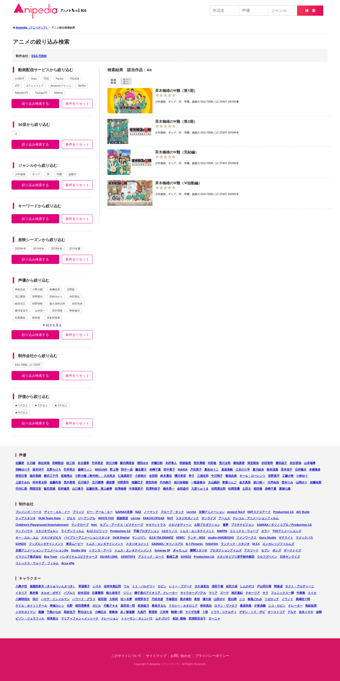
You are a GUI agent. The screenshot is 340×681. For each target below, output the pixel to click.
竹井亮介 (69, 469)
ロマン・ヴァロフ (225, 605)
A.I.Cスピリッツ (97, 531)
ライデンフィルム (72, 531)
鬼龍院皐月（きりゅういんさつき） (53, 586)
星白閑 (232, 599)
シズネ (96, 586)
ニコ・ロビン (277, 605)
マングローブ (80, 525)
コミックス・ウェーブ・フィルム (37, 563)
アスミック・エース (151, 556)
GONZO (20, 544)
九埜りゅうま (200, 488)
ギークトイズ (292, 550)
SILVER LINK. (109, 556)
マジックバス (304, 537)
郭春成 (278, 586)
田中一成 (127, 469)
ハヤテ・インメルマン (55, 599)
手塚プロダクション (146, 531)
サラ (265, 593)
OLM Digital (121, 537)
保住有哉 (44, 463)
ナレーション (109, 618)
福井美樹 (35, 476)
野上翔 (114, 469)
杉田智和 (267, 463)
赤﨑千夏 (155, 469)
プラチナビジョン (242, 525)
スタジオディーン (179, 525)
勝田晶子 (281, 463)
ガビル (96, 605)
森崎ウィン (85, 469)
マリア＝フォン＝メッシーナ (79, 618)
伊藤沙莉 (157, 463)
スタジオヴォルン (46, 531)
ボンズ (276, 550)
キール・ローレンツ (252, 476)
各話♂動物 (179, 618)
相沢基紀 (237, 593)
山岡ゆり (301, 482)
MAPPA (222, 531)
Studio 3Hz (78, 550)
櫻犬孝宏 (180, 476)
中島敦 (301, 593)
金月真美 (245, 482)
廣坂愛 (110, 482)
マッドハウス (24, 531)
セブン (265, 550)
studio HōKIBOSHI (221, 537)
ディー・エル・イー (57, 512)
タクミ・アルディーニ (299, 586)
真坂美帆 (227, 469)
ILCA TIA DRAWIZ (161, 537)
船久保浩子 (113, 593)
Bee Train (50, 556)
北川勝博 (97, 482)
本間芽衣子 (142, 599)
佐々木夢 (126, 599)
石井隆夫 (300, 469)
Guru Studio (267, 537)
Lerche (191, 512)
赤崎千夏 (270, 488)
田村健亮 (63, 488)
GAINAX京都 (124, 512)
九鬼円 (141, 612)
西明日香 (21, 476)
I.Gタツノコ (169, 531)
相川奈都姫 (181, 482)
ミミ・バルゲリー (143, 586)
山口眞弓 (78, 488)
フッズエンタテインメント (46, 544)
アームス (224, 518)
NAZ (138, 512)
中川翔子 (217, 476)
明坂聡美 (185, 463)
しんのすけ (247, 586)
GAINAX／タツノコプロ (167, 544)
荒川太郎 (225, 463)
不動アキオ (110, 605)
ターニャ (214, 618)
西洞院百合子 (197, 618)
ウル (126, 586)
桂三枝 (70, 463)
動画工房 (172, 556)
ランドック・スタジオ (235, 544)
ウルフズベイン (267, 556)
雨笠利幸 (151, 482)
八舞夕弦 (21, 586)
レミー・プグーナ (180, 586)
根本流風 (272, 469)
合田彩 (153, 476)
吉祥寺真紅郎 (112, 586)
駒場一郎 (177, 612)
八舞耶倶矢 (22, 599)
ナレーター (295, 605)
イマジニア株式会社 (28, 556)
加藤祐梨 (315, 482)
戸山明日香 (264, 586)
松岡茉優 (234, 488)
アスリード (251, 550)
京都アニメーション (212, 512)
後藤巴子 (137, 482)
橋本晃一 (168, 488)
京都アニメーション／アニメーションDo (41, 550)
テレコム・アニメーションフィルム (256, 518)
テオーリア (252, 593)
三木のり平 (242, 469)
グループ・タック (172, 512)
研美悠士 (52, 618)
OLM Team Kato (49, 518)
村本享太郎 (39, 482)
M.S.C (256, 544)
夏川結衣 (258, 469)
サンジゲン (139, 537)
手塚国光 (171, 599)
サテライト (286, 537)
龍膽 (41, 612)
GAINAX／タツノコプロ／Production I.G (284, 525)
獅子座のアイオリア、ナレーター (156, 593)
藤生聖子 (141, 469)
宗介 (35, 599)
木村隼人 (171, 463)
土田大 (246, 488)
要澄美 (153, 612)
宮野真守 (273, 476)
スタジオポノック (187, 518)
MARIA (182, 469)
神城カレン (57, 605)
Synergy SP (162, 550)
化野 (70, 605)
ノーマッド (151, 512)
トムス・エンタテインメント (104, 544)
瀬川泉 (206, 599)
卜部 (205, 612)
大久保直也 (202, 586)
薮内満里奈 (127, 463)
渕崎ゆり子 (22, 469)
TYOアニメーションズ (286, 531)
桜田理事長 (82, 605)
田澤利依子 (153, 488)
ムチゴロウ (162, 618)
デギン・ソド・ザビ (252, 612)
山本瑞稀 (309, 463)
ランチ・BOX (196, 537)
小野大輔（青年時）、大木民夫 (95, 476)
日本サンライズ (290, 556)
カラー (265, 531)
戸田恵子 (196, 469)
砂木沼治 (83, 593)
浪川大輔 (111, 463)
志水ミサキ (306, 612)
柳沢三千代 (51, 476)
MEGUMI (101, 469)
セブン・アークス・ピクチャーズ (121, 525)
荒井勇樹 (199, 463)
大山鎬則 (214, 482)
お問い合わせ (181, 655)
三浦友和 (203, 476)
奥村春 (34, 593)
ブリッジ (78, 512)
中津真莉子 (136, 488)
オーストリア (276, 612)
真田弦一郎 (127, 605)
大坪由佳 (273, 482)
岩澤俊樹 (120, 488)
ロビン (162, 586)
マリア (213, 593)
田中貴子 (169, 469)
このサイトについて (126, 655)
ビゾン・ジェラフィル (29, 618)
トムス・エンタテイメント (197, 531)
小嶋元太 (100, 612)
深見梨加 (253, 463)
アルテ (292, 612)
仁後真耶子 (125, 476)
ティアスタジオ (25, 518)
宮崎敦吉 (58, 463)
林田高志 (206, 605)
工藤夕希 (288, 476)
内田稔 (212, 463)
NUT (170, 518)
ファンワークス (246, 537)
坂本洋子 (38, 469)
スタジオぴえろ (51, 537)
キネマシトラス (156, 525)
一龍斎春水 (198, 482)
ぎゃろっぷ (180, 550)
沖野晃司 (123, 482)
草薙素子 (84, 586)
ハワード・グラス (83, 599)
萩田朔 (102, 599)
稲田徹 (258, 488)
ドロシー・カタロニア (183, 605)
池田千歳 (217, 586)
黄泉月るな (159, 605)
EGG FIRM (39, 56)
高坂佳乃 (69, 612)
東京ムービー (74, 544)
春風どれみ (255, 599)
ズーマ (224, 593)
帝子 (191, 476)
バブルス (69, 593)
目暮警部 (97, 593)
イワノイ (287, 599)
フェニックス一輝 (282, 593)
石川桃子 (83, 482)
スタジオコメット (137, 544)
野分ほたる (85, 612)
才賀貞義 (260, 605)
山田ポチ (219, 599)
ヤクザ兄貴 (192, 612)
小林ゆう (302, 476)
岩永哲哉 (295, 463)
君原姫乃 (143, 605)
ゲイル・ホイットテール (31, 605)
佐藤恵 (19, 463)
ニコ (242, 599)
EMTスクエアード (259, 512)
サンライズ (208, 518)
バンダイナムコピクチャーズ (78, 556)
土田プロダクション (207, 525)
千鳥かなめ (54, 612)
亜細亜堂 (122, 518)
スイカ (312, 593)
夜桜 (197, 599)
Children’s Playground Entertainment (42, 525)
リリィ (127, 593)
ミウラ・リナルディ (224, 612)
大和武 (113, 599)
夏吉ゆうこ (211, 469)
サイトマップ (156, 655)
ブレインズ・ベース (28, 512)
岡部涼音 (35, 488)
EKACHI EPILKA (153, 518)
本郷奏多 (315, 469)
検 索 (310, 11)
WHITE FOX (106, 518)
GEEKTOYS (128, 556)
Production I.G (283, 512)
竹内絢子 (165, 482)
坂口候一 (259, 482)
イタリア (21, 593)
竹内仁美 (21, 488)
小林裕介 (140, 476)
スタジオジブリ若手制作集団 (235, 556)
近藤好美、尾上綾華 (99, 488)
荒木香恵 (69, 482)
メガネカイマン (25, 612)
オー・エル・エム (27, 537)
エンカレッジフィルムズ (278, 544)
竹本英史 (97, 463)
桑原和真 (245, 605)
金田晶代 (183, 488)
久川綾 (31, 463)
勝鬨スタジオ (198, 550)
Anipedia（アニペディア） (52, 11)
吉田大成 (231, 586)
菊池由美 (231, 476)
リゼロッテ (272, 599)
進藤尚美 (55, 482)
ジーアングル (86, 518)
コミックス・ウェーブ (244, 531)
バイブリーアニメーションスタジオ (87, 537)
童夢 (225, 525)
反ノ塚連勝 (127, 612)
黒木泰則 (185, 599)
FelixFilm (211, 544)
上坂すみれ (22, 482)
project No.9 (236, 512)
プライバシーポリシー (212, 655)
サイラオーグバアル (193, 593)
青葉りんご (229, 482)
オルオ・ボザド (51, 593)
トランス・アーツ (100, 550)
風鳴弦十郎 (303, 599)
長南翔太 (66, 476)
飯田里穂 (49, 488)
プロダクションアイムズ (226, 550)
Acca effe (67, 563)
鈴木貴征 (166, 476)
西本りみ (287, 482)
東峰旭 (113, 612)
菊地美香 (239, 463)
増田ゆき (143, 463)
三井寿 (164, 612)
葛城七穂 (284, 488)
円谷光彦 (157, 599)
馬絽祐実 (311, 605)
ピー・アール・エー (100, 512)
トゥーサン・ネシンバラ (137, 618)
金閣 (319, 612)
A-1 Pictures (194, 544)
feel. (94, 525)
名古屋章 (83, 463)
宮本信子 (286, 469)
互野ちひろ (54, 469)
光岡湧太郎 (218, 488)
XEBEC (180, 537)
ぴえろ (71, 518)
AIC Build (302, 512)
